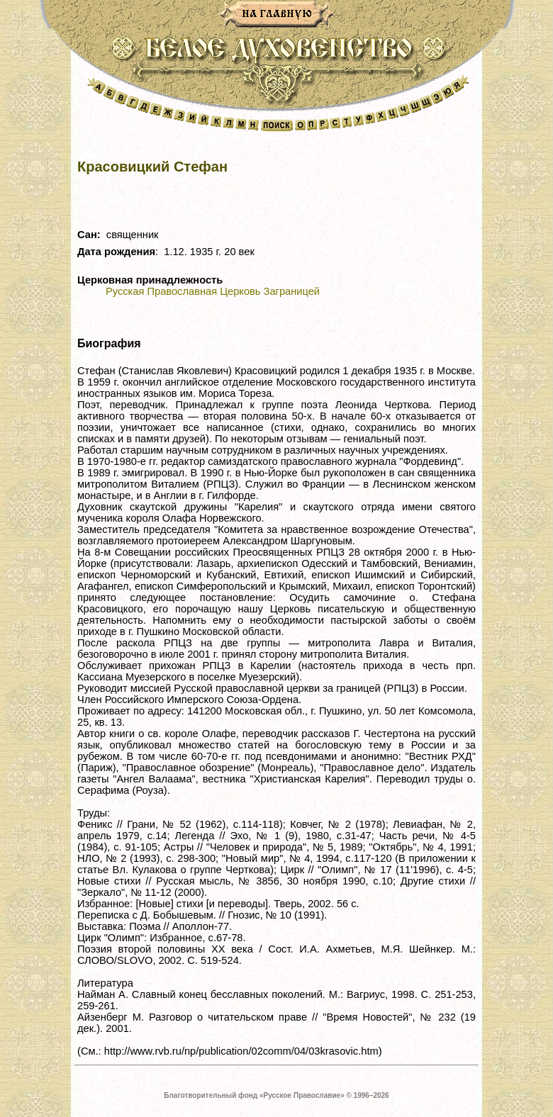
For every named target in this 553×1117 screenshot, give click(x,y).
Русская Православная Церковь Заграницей (213, 291)
